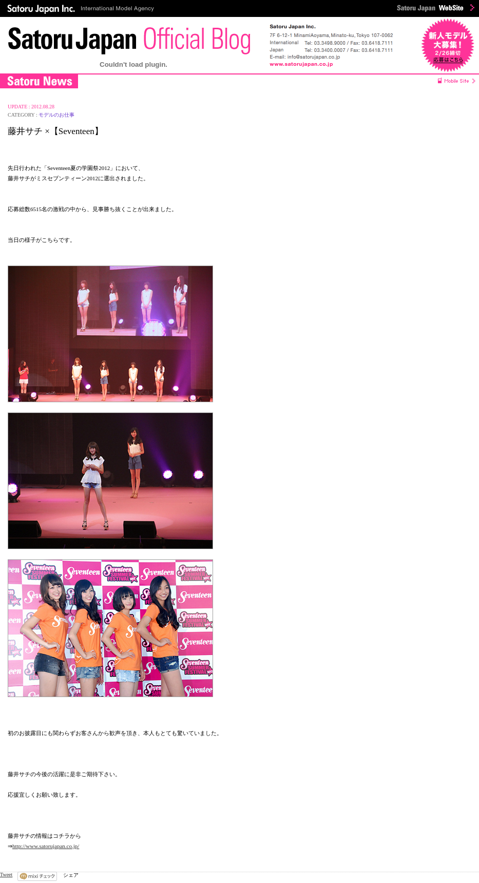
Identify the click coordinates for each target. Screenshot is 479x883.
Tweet (6, 874)
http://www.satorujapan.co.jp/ (45, 846)
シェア (71, 875)
